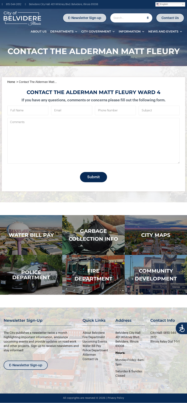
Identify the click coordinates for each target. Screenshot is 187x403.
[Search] (147, 17)
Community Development (156, 275)
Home (11, 81)
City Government (98, 31)
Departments (64, 31)
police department (31, 274)
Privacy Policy (116, 398)
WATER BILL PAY (31, 235)
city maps (155, 235)
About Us (39, 31)
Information (132, 31)
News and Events (165, 31)
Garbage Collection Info (93, 235)
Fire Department (93, 275)
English (162, 4)
